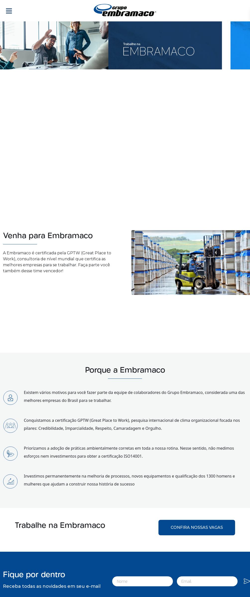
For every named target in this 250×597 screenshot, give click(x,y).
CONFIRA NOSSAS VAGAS (197, 527)
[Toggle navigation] (9, 10)
